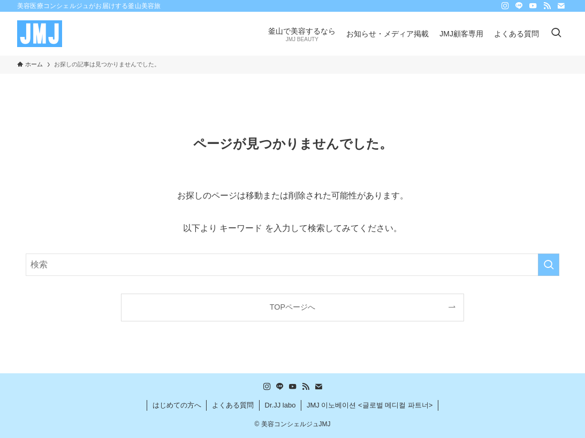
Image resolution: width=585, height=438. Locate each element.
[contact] (561, 6)
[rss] (547, 6)
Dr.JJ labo (280, 405)
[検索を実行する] (548, 264)
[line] (519, 6)
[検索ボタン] (556, 34)
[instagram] (505, 6)
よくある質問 (233, 405)
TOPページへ (292, 307)
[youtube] (533, 6)
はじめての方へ (177, 405)
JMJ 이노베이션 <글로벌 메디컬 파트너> (369, 405)
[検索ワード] (292, 264)
